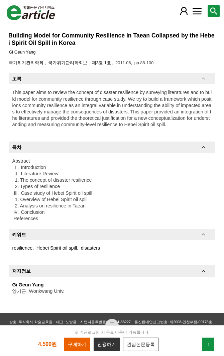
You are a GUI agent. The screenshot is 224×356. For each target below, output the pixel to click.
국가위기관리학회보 (68, 62)
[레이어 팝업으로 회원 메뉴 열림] (184, 11)
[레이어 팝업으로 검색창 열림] (214, 11)
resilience (22, 248)
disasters (90, 248)
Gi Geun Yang (22, 52)
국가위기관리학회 (27, 62)
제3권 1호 (102, 62)
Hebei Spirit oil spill (56, 248)
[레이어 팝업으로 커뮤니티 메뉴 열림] (197, 11)
